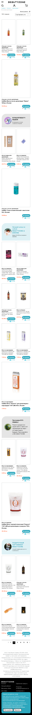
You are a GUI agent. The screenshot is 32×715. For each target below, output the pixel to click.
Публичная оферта (21, 683)
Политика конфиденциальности (22, 687)
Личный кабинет (6, 686)
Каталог (3, 683)
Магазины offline (6, 688)
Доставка (4, 691)
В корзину (11, 55)
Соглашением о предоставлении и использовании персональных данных (14, 706)
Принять (17, 710)
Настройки (8, 710)
